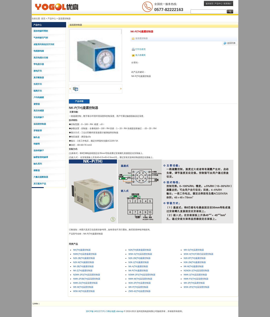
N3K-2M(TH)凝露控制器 (195, 262)
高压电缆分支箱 (41, 57)
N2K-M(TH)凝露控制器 (83, 262)
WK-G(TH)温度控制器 (194, 250)
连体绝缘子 (39, 150)
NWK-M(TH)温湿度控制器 (140, 278)
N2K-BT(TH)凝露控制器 (195, 258)
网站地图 (111, 311)
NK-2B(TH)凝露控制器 (83, 266)
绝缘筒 (37, 143)
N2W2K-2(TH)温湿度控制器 (196, 270)
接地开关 (38, 70)
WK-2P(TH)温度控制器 (194, 283)
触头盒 (37, 137)
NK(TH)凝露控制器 (82, 250)
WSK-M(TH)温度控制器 (84, 291)
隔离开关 (38, 90)
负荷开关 (38, 84)
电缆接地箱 (39, 51)
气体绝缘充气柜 (41, 37)
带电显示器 (39, 64)
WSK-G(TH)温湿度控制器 (140, 254)
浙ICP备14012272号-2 (96, 311)
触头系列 (38, 163)
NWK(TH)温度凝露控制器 (85, 254)
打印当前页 (139, 49)
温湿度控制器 (64, 18)
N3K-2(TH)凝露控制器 (138, 262)
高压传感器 (39, 110)
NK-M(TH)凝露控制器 (194, 266)
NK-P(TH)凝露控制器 (138, 270)
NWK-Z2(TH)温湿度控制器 (85, 283)
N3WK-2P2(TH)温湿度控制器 (141, 274)
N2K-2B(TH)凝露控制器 (84, 258)
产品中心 (218, 4)
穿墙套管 (38, 130)
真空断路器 (39, 77)
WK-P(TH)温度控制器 (138, 287)
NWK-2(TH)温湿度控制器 (195, 274)
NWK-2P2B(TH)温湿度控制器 (86, 278)
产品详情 (79, 101)
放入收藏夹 (139, 55)
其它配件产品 (40, 183)
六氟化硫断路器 (41, 177)
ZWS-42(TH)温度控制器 (139, 291)
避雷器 (37, 104)
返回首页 (209, 4)
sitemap (119, 311)
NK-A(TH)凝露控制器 (138, 266)
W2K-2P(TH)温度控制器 (139, 283)
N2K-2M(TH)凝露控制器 (139, 258)
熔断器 (37, 170)
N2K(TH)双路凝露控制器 (139, 250)
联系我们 (227, 4)
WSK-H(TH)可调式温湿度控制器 (198, 254)
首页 (43, 18)
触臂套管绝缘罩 (41, 157)
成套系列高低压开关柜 (44, 44)
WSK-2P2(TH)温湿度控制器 (196, 287)
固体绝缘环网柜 (41, 31)
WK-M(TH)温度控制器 (83, 287)
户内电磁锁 (39, 97)
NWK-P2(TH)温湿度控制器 (196, 278)
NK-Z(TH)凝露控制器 (82, 270)
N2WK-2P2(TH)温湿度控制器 (86, 274)
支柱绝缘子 (39, 117)
